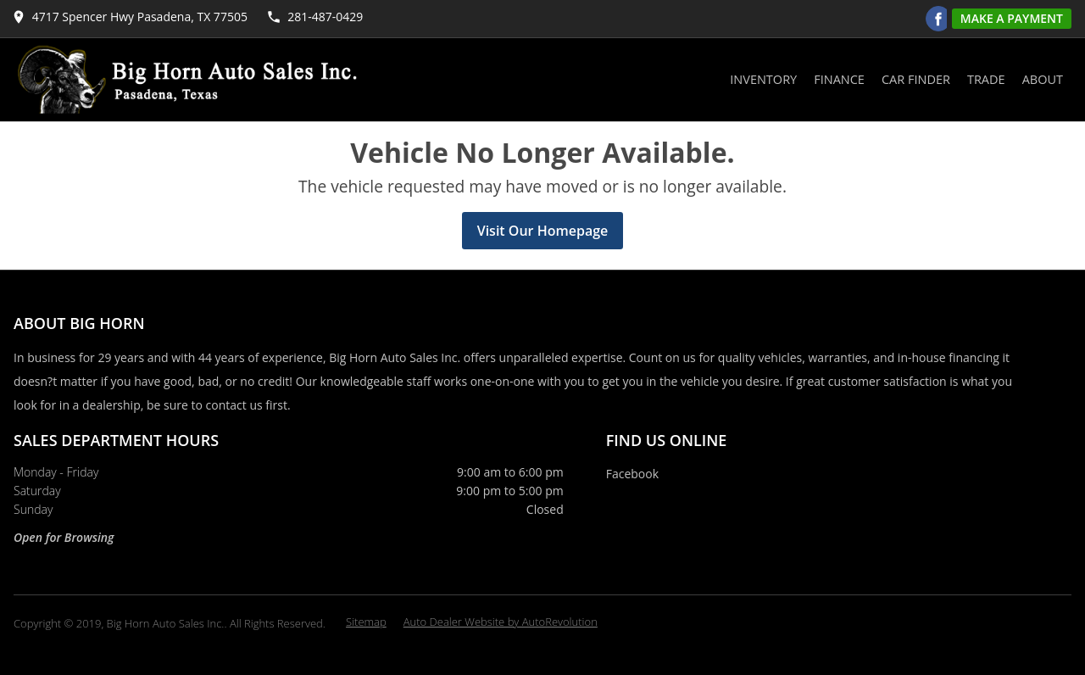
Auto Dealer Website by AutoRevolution (500, 621)
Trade (986, 79)
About (1042, 79)
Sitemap (366, 621)
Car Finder (916, 79)
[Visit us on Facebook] (938, 18)
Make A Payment (1011, 18)
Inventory (763, 79)
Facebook (632, 474)
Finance (839, 79)
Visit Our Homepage (543, 230)
